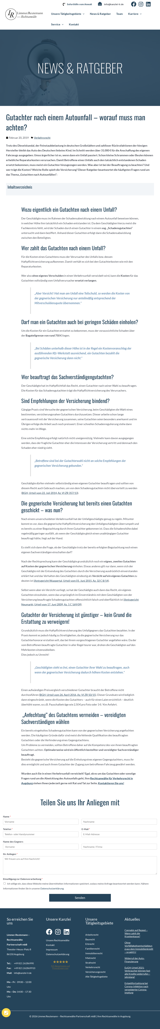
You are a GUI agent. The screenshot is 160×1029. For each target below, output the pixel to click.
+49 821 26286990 (24, 963)
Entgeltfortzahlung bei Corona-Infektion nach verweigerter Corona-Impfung (136, 988)
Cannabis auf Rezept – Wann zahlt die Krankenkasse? (136, 933)
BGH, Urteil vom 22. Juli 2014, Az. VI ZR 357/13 (50, 493)
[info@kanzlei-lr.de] (100, 4)
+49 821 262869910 (24, 968)
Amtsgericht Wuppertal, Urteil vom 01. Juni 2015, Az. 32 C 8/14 (71, 580)
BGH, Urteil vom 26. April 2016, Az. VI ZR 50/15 (67, 694)
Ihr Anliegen (10, 854)
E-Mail (86, 829)
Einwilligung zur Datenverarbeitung (23, 878)
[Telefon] (41, 834)
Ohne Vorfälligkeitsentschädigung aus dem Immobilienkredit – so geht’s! (139, 947)
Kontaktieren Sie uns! (111, 783)
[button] (82, 13)
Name (7, 816)
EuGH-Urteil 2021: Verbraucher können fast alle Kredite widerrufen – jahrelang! (137, 972)
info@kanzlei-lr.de (114, 4)
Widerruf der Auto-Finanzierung (135, 960)
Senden (80, 898)
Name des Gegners (13, 841)
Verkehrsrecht (42, 137)
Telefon (8, 829)
